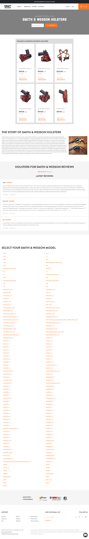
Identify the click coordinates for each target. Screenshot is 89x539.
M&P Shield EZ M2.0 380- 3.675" (11, 334)
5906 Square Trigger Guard (52, 274)
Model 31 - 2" (6, 365)
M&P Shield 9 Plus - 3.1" (9, 331)
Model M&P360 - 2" (51, 458)
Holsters (20, 6)
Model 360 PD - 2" (50, 386)
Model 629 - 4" (49, 425)
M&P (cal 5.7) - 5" (7, 304)
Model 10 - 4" (49, 337)
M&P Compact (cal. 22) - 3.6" (53, 307)
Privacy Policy (34, 518)
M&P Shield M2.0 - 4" (8, 337)
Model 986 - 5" (49, 452)
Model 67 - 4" (6, 443)
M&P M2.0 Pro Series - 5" (9, 322)
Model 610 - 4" (6, 416)
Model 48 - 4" (6, 404)
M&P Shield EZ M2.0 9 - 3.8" (52, 334)
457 (4, 271)
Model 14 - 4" (49, 343)
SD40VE (5, 464)
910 (4, 286)
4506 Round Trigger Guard (9, 268)
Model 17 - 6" (6, 349)
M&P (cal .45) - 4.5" (50, 301)
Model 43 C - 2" (49, 395)
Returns (18, 516)
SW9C (47, 476)
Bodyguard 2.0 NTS (8, 289)
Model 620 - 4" (49, 419)
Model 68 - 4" (49, 443)
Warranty (18, 520)
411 (47, 265)
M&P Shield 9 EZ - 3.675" (52, 328)
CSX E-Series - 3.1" (7, 295)
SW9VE (5, 485)
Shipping (18, 518)
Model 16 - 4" (49, 346)
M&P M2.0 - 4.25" (50, 313)
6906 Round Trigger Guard (52, 280)
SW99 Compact (7, 476)
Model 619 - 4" (6, 419)
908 (4, 283)
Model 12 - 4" (49, 340)
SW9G (4, 482)
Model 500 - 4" (49, 404)
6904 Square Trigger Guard (9, 280)
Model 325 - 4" (6, 368)
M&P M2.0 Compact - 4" (52, 316)
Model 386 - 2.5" (50, 389)
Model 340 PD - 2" (50, 377)
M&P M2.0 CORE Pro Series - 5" (11, 316)
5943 (4, 277)
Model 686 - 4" (49, 446)
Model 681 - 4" (6, 446)
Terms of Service (34, 520)
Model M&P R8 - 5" (50, 455)
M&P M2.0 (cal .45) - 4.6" (52, 310)
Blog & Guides (34, 516)
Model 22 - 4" (6, 355)
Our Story (3, 516)
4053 (4, 265)
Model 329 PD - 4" (7, 374)
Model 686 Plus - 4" (8, 449)
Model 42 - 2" (6, 395)
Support (68, 6)
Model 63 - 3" (49, 428)
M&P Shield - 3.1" (50, 325)
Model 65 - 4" (49, 437)
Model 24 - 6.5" (49, 355)
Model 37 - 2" (6, 389)
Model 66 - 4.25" (50, 440)
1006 (4, 253)
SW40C (48, 467)
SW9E (4, 479)
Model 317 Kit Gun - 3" (51, 365)
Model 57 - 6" (6, 407)
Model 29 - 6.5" (49, 362)
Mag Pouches (27, 6)
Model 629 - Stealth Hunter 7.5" (10, 428)
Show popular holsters (6, 531)
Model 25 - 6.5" (7, 358)
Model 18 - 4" (49, 349)
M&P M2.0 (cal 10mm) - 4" (9, 313)
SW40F (5, 470)
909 (47, 283)
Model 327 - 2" (49, 368)
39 (46, 256)
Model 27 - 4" (49, 358)
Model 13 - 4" (6, 343)
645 (47, 277)
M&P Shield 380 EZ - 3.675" (9, 328)
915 (47, 286)
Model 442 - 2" (6, 401)
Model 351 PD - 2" (7, 383)
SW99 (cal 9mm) (50, 473)
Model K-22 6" (6, 455)
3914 (4, 262)
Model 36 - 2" (6, 386)
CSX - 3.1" (48, 292)
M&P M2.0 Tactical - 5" (8, 325)
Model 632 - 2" (6, 431)
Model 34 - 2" (6, 377)
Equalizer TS (49, 298)
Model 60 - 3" (49, 413)
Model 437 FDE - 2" (50, 398)
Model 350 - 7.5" (50, 380)
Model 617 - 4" (49, 416)
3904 (4, 259)
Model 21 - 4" (49, 352)
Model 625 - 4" (6, 422)
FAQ (2, 520)
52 (46, 271)
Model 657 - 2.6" (7, 440)
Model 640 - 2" (49, 434)
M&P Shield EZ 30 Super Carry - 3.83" (55, 331)
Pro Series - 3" (49, 461)
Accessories (41, 6)
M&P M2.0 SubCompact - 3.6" (53, 322)
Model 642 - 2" (6, 437)
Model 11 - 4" (6, 340)
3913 (47, 259)
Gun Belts (34, 6)
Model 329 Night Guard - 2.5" (53, 371)
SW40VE (5, 473)
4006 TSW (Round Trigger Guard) (54, 262)
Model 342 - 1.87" (7, 380)
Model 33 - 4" (49, 374)
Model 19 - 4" (6, 352)
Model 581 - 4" (6, 410)
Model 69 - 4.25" (50, 449)
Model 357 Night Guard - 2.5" (53, 383)
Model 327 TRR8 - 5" (8, 371)
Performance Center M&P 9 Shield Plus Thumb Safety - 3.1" (17, 461)
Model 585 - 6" (49, 410)
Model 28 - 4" (6, 362)
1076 (47, 253)
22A (4, 256)
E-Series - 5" (6, 298)
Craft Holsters (38, 16)
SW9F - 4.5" (49, 479)
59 (3, 274)
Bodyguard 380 (7, 292)
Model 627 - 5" (6, 425)
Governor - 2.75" (7, 301)
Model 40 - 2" (49, 392)
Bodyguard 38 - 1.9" (50, 289)
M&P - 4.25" (49, 304)
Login (73, 6)
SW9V (47, 482)
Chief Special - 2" (50, 295)
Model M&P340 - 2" (8, 458)
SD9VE (47, 464)
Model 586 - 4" (6, 413)
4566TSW (48, 268)
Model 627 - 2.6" (50, 422)
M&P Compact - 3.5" (8, 310)
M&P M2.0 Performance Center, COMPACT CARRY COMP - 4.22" (62, 319)
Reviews (24, 78)
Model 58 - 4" (49, 407)
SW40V (48, 470)
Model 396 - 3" (6, 392)
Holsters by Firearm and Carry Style (9, 533)
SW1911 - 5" (6, 467)
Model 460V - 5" (50, 401)
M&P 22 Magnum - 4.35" (9, 307)
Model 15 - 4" (6, 346)
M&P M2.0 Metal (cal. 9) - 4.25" (10, 319)
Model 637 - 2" (49, 431)
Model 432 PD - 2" (7, 398)
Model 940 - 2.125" (7, 452)
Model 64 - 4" (6, 434)
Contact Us (4, 518)
